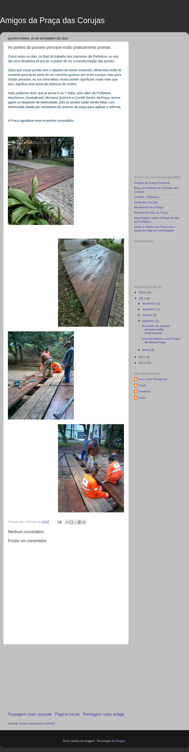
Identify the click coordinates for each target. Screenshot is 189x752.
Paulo (142, 385)
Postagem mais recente (29, 714)
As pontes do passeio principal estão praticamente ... (156, 329)
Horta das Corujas (146, 202)
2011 (142, 362)
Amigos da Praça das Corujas (52, 20)
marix (142, 397)
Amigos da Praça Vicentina (152, 183)
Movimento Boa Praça (148, 207)
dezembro (149, 303)
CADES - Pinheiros (146, 197)
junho (146, 349)
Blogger (121, 741)
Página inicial (67, 714)
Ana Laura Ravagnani (152, 379)
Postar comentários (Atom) (37, 723)
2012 (142, 357)
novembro (149, 309)
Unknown (144, 391)
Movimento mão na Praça (151, 212)
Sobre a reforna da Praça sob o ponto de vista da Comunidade (154, 228)
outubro (147, 315)
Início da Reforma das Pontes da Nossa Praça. (161, 340)
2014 (142, 292)
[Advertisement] (66, 677)
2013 (142, 298)
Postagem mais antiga (103, 714)
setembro (148, 321)
